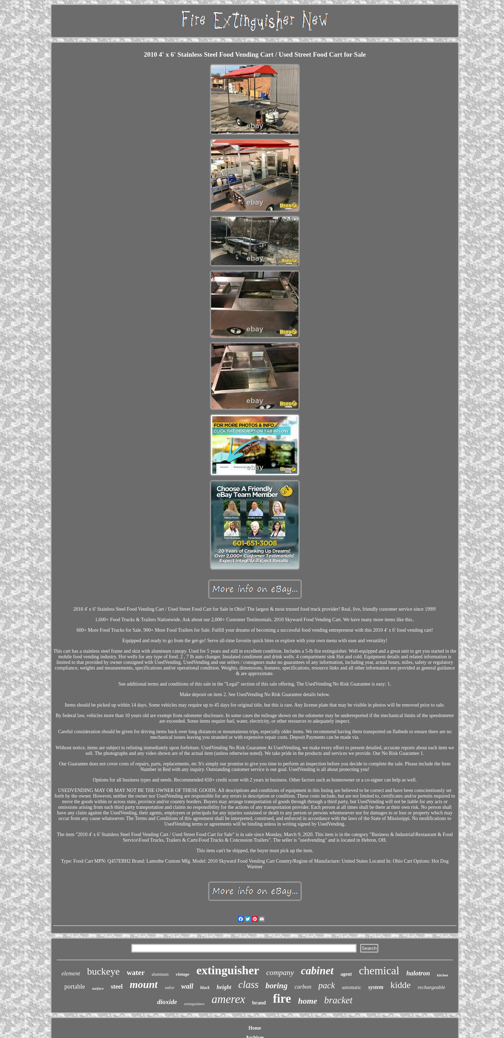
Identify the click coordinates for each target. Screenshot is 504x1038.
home (307, 1000)
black (205, 987)
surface (98, 988)
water (136, 972)
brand (259, 1002)
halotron (418, 973)
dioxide (167, 1001)
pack (326, 985)
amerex (228, 999)
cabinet (317, 971)
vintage (182, 974)
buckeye (103, 971)
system (376, 987)
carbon (302, 986)
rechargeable (431, 987)
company (280, 972)
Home (254, 1028)
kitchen (442, 975)
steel (116, 986)
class (248, 984)
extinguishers (194, 1004)
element (71, 973)
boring (277, 985)
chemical (379, 970)
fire (282, 998)
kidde (401, 985)
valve (169, 987)
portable (74, 986)
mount (144, 984)
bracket (338, 1000)
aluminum (160, 974)
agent (346, 974)
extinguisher (227, 970)
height (224, 987)
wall (187, 986)
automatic (351, 987)
